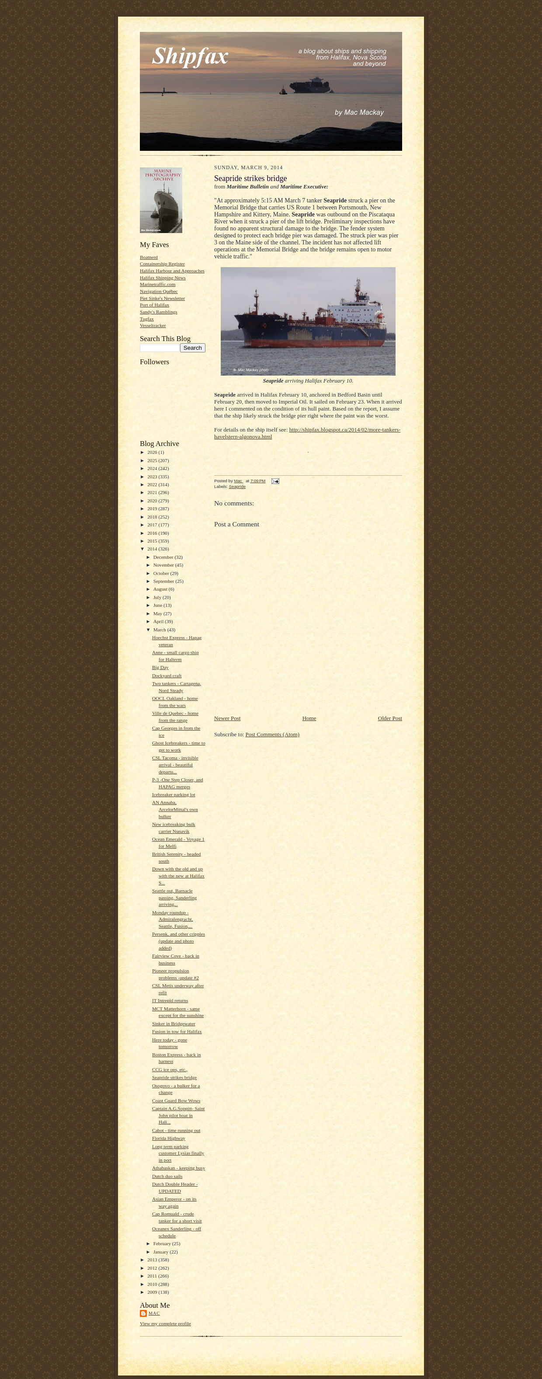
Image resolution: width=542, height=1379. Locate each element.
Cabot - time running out (176, 1130)
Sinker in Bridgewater (173, 1023)
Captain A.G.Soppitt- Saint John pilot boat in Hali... (178, 1115)
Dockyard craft (166, 675)
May (158, 613)
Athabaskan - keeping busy (178, 1167)
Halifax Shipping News (163, 277)
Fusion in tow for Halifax (177, 1031)
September (164, 581)
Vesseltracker (153, 325)
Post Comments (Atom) (273, 734)
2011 (152, 1275)
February (162, 1243)
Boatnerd (149, 257)
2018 (152, 516)
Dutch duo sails (167, 1176)
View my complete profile (165, 1323)
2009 (152, 1292)
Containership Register (162, 263)
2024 (152, 468)
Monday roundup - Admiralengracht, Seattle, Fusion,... (172, 919)
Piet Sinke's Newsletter (162, 298)
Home (309, 718)
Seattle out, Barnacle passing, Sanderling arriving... (174, 897)
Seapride (237, 486)
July (158, 597)
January (161, 1251)
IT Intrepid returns (170, 1000)
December (164, 557)
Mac (154, 1313)
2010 (152, 1284)
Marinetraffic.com (157, 284)
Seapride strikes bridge (174, 1077)
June (158, 605)
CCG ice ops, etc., (170, 1069)
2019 (152, 508)
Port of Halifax (154, 304)
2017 (152, 524)
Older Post (390, 718)
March (160, 629)
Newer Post (227, 718)
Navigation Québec (159, 291)
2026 (152, 452)
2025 (152, 460)
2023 (152, 476)
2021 (152, 492)
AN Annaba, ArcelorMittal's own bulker (175, 809)
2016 (152, 533)
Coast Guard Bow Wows (176, 1100)
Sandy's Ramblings (158, 311)
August (161, 589)
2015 (152, 540)
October (161, 573)
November (164, 565)
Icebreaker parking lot (173, 794)
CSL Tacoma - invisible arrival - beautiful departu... (175, 764)
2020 (152, 500)
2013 (152, 1259)
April (159, 621)
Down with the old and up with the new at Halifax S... (178, 875)
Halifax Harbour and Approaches (172, 270)
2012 (152, 1268)
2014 (152, 548)
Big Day (160, 667)
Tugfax (147, 318)
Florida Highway (168, 1138)
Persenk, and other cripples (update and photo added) (178, 940)
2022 (152, 484)
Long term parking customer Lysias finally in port (178, 1153)
